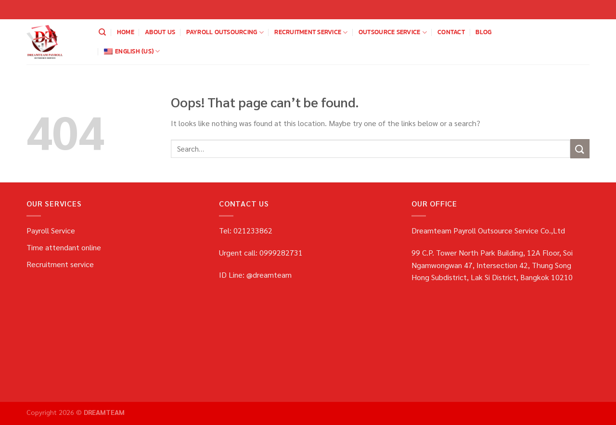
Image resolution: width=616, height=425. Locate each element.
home (125, 32)
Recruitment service (310, 32)
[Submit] (580, 148)
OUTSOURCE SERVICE (393, 32)
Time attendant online (63, 247)
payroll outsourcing (225, 32)
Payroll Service (50, 230)
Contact (451, 32)
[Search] (102, 32)
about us (160, 32)
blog (483, 32)
